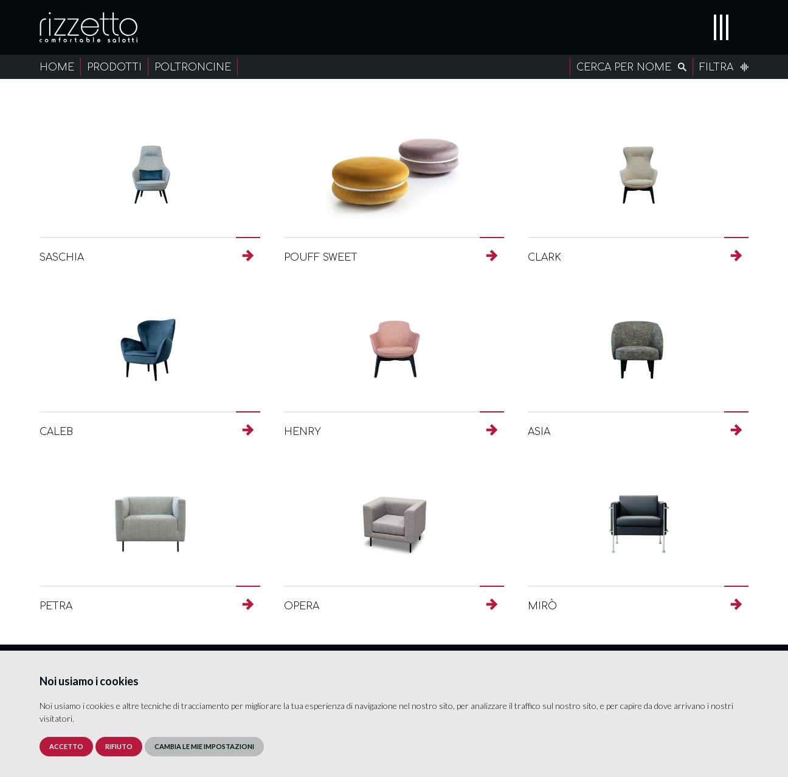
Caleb (56, 431)
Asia (539, 431)
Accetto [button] (66, 746)
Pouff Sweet (321, 257)
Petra (56, 606)
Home (57, 67)
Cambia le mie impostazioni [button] (204, 746)
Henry (302, 431)
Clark (544, 257)
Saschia (62, 257)
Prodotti (114, 67)
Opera (301, 606)
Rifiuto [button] (119, 746)
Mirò (542, 606)
